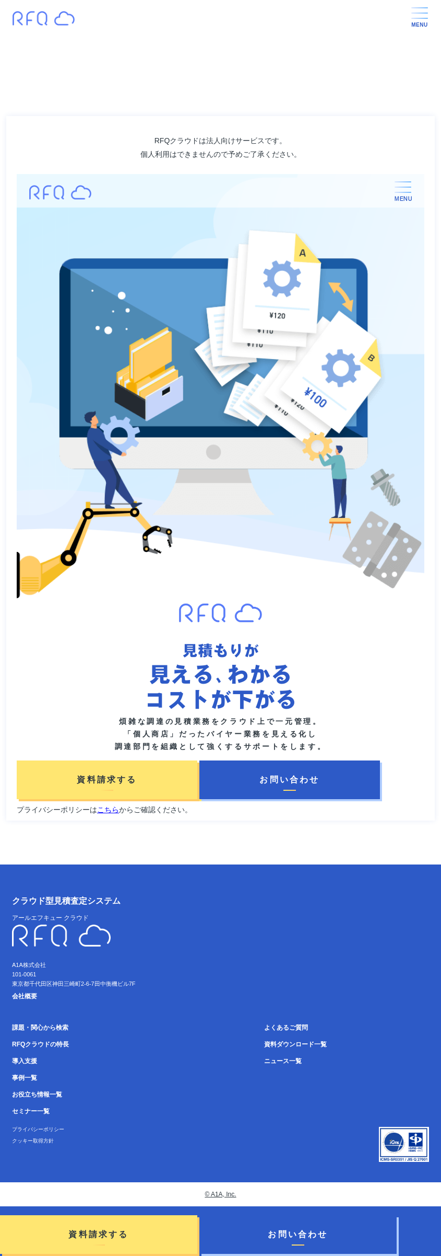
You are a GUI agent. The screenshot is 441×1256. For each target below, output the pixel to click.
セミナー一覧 (31, 1111)
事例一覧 (24, 1077)
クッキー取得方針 (33, 1141)
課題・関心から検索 (40, 1027)
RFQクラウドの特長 (40, 1044)
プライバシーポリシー (38, 1129)
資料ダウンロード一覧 (295, 1044)
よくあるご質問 (286, 1027)
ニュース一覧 (283, 1061)
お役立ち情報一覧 (37, 1094)
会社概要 (24, 996)
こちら (108, 809)
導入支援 (24, 1061)
